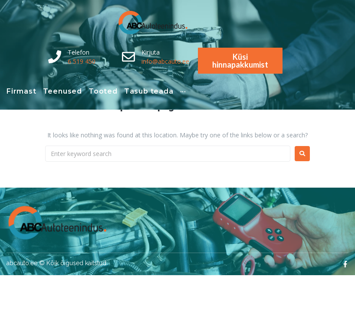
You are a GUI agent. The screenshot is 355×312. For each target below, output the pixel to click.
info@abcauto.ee (165, 61)
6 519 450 (81, 61)
